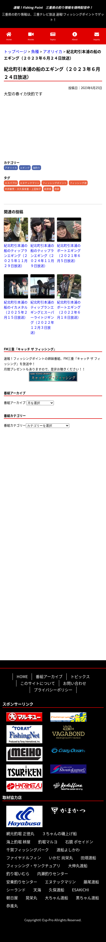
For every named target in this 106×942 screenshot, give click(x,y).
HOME (22, 676)
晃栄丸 (31, 898)
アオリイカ (52, 51)
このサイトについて (37, 683)
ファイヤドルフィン (23, 857)
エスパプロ (11, 183)
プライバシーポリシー (53, 690)
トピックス (80, 676)
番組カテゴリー (15, 425)
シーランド (16, 890)
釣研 (57, 189)
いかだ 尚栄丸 (61, 857)
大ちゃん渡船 (56, 898)
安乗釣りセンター (21, 882)
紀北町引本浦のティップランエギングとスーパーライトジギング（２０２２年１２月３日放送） (42, 317)
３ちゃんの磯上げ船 (59, 833)
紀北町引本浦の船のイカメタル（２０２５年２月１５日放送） (16, 310)
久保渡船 (56, 890)
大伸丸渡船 (77, 865)
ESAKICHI (80, 890)
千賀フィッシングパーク (27, 850)
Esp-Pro (48, 920)
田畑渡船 (88, 857)
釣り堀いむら (17, 873)
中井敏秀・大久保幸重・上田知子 (23, 189)
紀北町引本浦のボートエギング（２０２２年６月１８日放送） (69, 310)
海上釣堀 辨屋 (18, 842)
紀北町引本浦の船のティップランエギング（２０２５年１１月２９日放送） (16, 255)
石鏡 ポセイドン (79, 842)
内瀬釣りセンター (52, 873)
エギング (25, 167)
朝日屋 (12, 898)
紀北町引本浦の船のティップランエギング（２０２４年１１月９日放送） (42, 255)
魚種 (35, 51)
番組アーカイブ (15, 402)
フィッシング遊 (78, 183)
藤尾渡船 (91, 882)
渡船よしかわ (68, 850)
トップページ (15, 51)
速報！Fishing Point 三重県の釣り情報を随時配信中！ (53, 7)
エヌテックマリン (29, 183)
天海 (37, 890)
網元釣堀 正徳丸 (20, 833)
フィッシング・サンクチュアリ (33, 865)
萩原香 (47, 189)
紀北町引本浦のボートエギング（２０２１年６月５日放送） (69, 253)
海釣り (36, 167)
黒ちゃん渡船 (87, 898)
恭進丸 (12, 905)
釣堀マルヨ (47, 842)
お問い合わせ (74, 683)
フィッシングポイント (54, 183)
